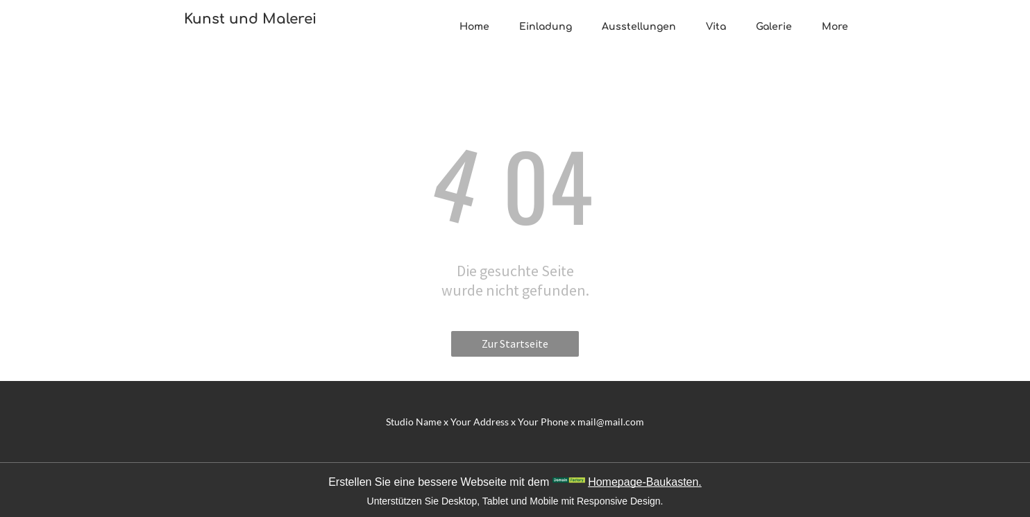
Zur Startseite (515, 343)
